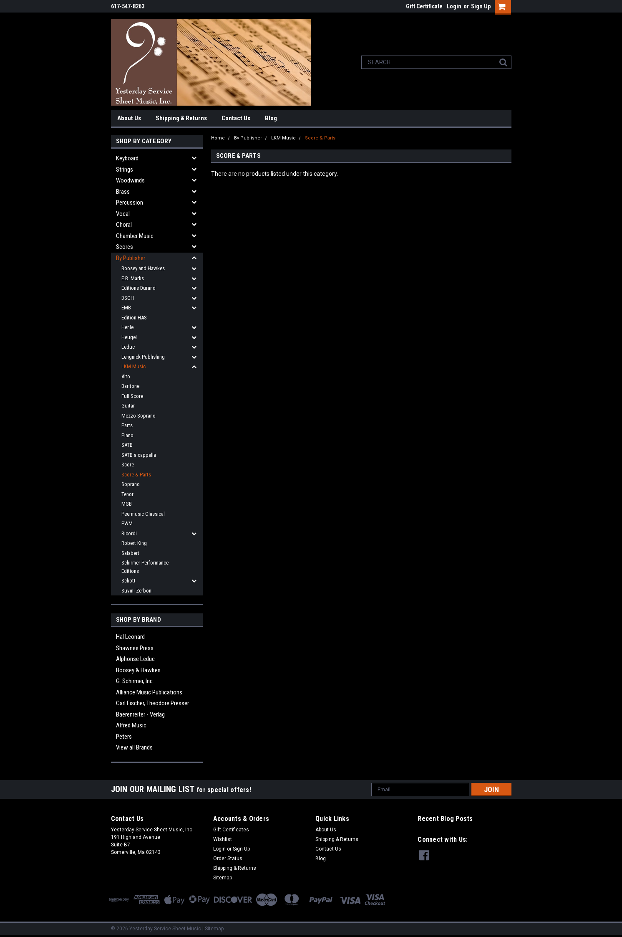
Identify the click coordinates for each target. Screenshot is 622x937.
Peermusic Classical (143, 514)
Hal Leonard (130, 637)
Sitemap (222, 878)
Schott (128, 580)
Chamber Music (135, 236)
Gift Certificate (424, 6)
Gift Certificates (231, 830)
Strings (124, 169)
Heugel (129, 337)
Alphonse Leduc (135, 659)
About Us (129, 118)
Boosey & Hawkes (138, 670)
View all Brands (134, 747)
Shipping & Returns (181, 118)
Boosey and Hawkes (143, 268)
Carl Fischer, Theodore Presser (152, 703)
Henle (127, 327)
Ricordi (129, 533)
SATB (127, 445)
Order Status (227, 858)
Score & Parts (136, 474)
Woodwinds (130, 180)
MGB (126, 504)
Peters (124, 736)
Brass (123, 191)
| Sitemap (213, 929)
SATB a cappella (138, 455)
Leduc (128, 347)
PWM (127, 523)
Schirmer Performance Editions (145, 567)
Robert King (134, 543)
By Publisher (130, 258)
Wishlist (222, 839)
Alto (125, 376)
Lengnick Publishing (143, 357)
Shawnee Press (135, 648)
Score (127, 464)
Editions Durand (138, 288)
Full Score (132, 396)
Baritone (130, 386)
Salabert (130, 553)
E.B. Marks (132, 278)
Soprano (130, 484)
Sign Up (481, 6)
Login (454, 6)
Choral (124, 224)
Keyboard (127, 158)
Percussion (129, 202)
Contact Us (236, 118)
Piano (127, 435)
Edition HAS (134, 317)
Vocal (123, 214)
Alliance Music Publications (149, 692)
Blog (271, 118)
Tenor (127, 494)
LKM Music (133, 366)
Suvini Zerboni (137, 591)
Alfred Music (131, 725)
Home (218, 138)
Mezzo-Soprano (138, 416)
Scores (124, 247)
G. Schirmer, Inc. (135, 681)
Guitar (128, 406)
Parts (127, 425)
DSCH (127, 298)
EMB (126, 307)
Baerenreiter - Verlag (140, 714)
